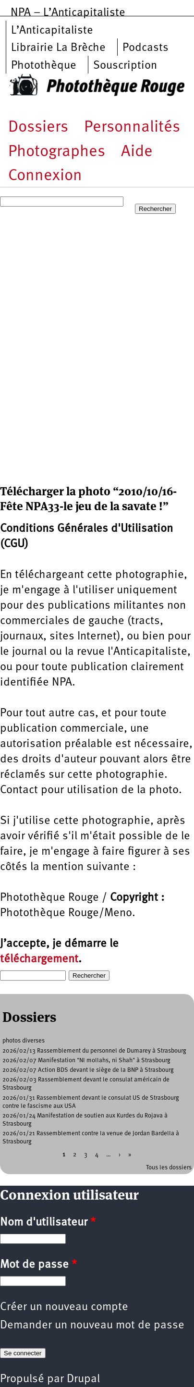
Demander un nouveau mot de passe (92, 1325)
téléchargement (39, 959)
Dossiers (38, 127)
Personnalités (132, 127)
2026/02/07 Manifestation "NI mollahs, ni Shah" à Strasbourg (86, 1060)
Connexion (45, 176)
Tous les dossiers (169, 1168)
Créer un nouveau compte (64, 1307)
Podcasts (145, 48)
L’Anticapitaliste (52, 31)
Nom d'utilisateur (48, 1222)
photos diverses (23, 1041)
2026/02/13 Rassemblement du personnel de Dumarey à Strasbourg (94, 1051)
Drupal (83, 1379)
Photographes (56, 152)
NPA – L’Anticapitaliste (68, 13)
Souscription (125, 66)
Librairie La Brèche (58, 48)
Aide (137, 152)
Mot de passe (38, 1265)
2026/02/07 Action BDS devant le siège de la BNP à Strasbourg (88, 1070)
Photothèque (43, 66)
